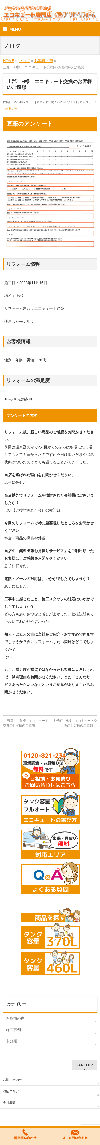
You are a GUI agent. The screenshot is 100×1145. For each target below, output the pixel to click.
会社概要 (9, 1103)
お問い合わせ (12, 1080)
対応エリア (11, 1091)
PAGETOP (84, 1065)
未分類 (11, 1041)
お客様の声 (10, 108)
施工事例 (13, 1030)
